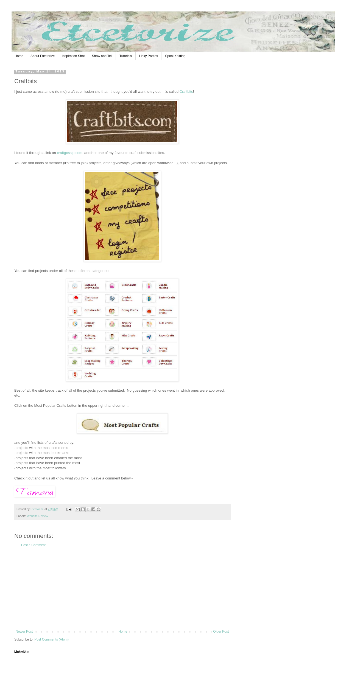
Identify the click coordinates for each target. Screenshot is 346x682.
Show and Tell (102, 56)
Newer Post (24, 631)
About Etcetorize (42, 56)
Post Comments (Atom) (51, 639)
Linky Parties (148, 56)
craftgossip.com (69, 153)
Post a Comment (33, 545)
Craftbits (186, 91)
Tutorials (125, 56)
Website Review (37, 516)
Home (19, 56)
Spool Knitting (175, 56)
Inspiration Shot (73, 56)
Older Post (221, 631)
